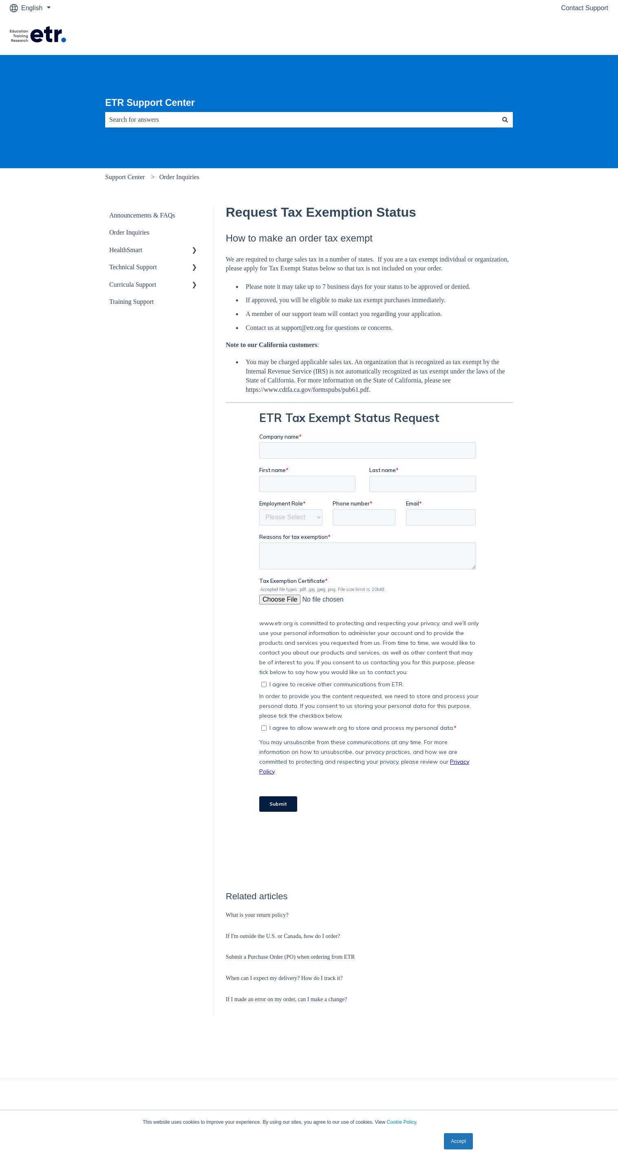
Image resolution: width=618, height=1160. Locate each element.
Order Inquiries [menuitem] (129, 232)
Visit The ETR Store (571, 35)
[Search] (505, 119)
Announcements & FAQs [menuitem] (142, 215)
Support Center (125, 177)
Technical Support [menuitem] (133, 267)
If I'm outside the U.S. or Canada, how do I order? (283, 936)
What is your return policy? (257, 915)
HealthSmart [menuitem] (125, 249)
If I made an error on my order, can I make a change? (286, 999)
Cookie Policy (401, 1122)
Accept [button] (458, 1141)
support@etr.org (302, 327)
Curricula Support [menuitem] (132, 284)
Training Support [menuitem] (131, 301)
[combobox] (301, 119)
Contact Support (584, 7)
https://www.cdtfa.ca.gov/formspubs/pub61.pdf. (308, 389)
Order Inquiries (179, 177)
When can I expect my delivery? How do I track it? (284, 978)
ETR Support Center (150, 102)
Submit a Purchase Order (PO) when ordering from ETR (290, 957)
